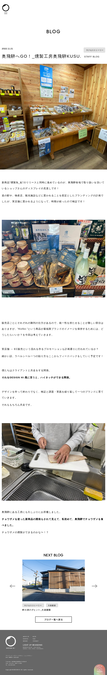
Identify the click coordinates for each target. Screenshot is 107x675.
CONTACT (36, 641)
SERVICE (25, 638)
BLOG (34, 636)
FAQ (34, 638)
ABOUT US (26, 636)
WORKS (25, 641)
